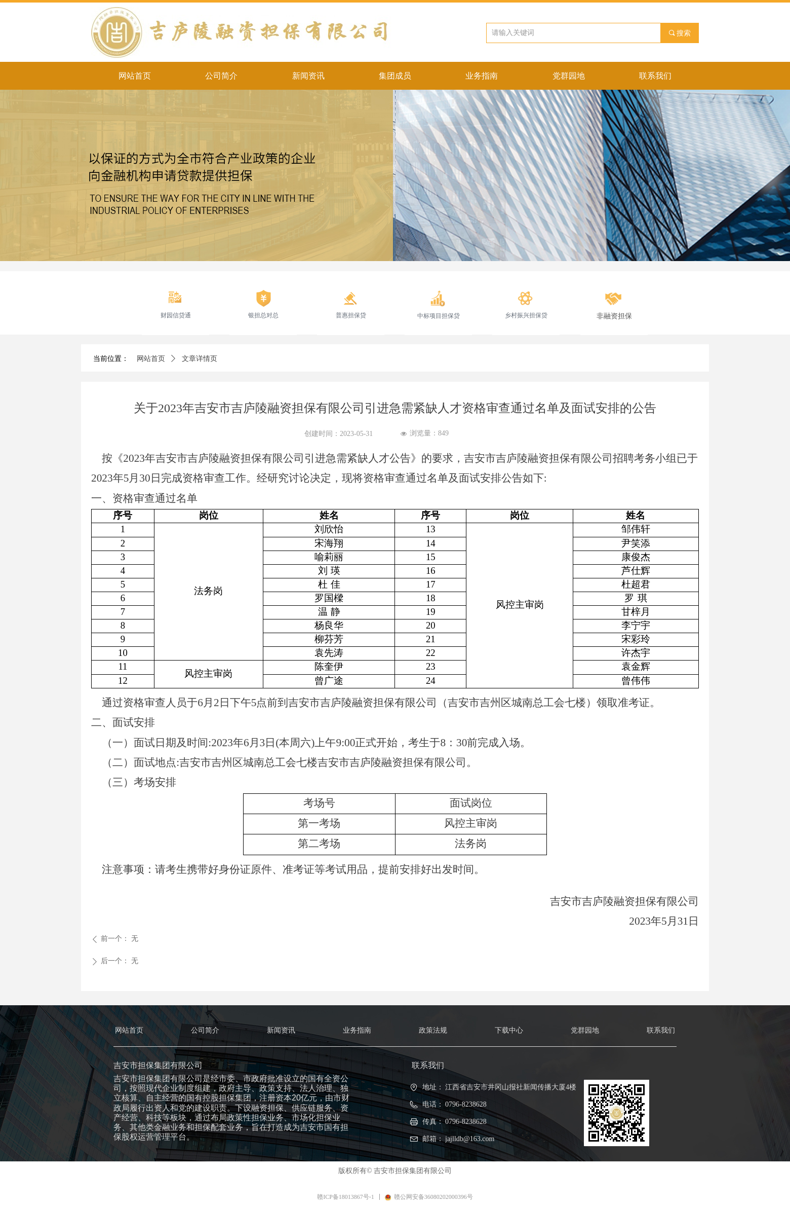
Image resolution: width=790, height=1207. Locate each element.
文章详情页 (199, 358)
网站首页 (151, 358)
